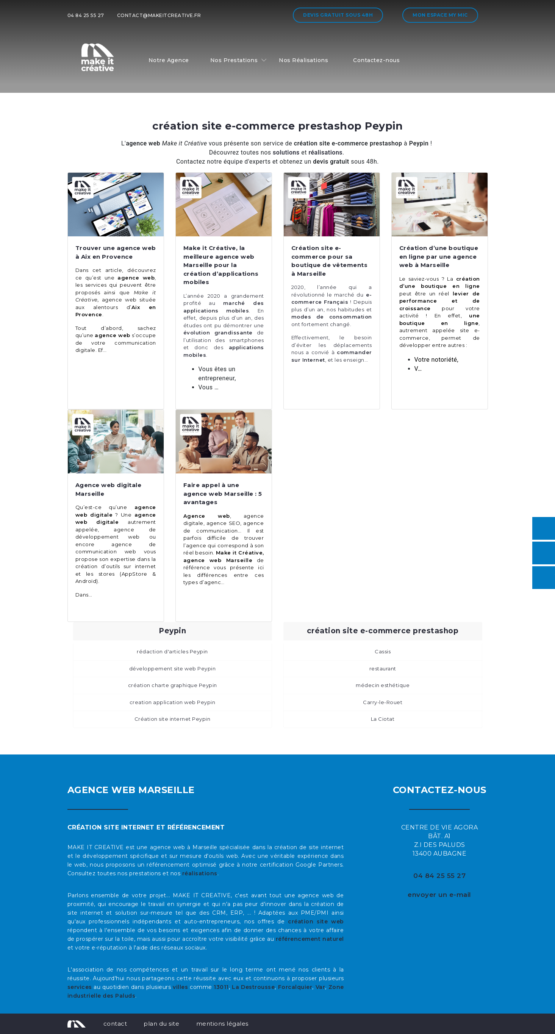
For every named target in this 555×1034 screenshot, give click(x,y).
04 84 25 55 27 (85, 15)
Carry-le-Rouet (382, 702)
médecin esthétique (383, 685)
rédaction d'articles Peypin (172, 651)
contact (115, 1023)
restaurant (382, 668)
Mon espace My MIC (440, 15)
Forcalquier (295, 987)
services (79, 987)
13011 (221, 987)
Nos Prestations (234, 60)
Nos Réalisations (303, 60)
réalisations (199, 873)
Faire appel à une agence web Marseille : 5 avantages (222, 493)
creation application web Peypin (173, 702)
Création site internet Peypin (172, 719)
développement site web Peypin (172, 668)
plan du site (161, 1023)
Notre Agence (169, 60)
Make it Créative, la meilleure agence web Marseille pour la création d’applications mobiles (221, 265)
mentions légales (222, 1023)
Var (320, 987)
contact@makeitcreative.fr (159, 15)
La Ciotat (383, 719)
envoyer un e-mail (439, 894)
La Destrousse (253, 987)
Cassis (383, 651)
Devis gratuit (338, 15)
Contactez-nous (376, 60)
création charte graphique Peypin (172, 685)
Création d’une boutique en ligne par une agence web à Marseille (438, 256)
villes (180, 987)
